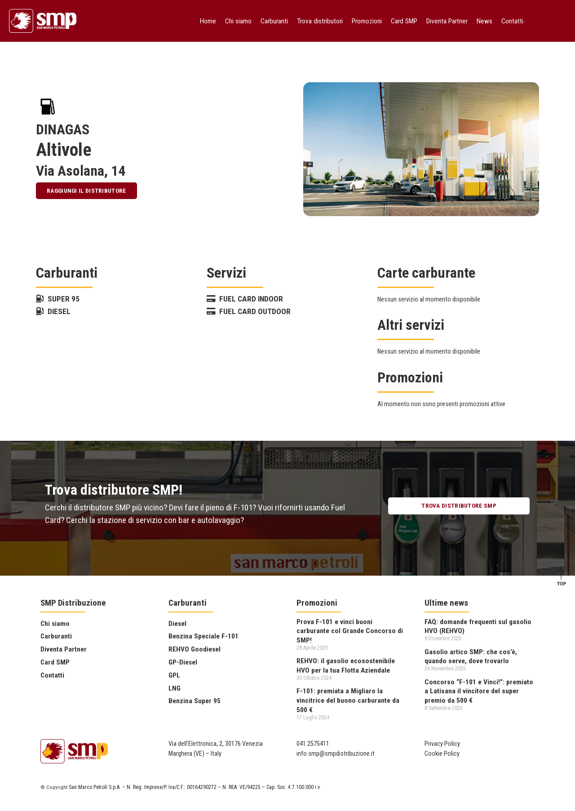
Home (208, 21)
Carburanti (274, 21)
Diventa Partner (447, 21)
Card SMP (404, 21)
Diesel (53, 311)
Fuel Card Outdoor (249, 311)
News (484, 21)
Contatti (512, 21)
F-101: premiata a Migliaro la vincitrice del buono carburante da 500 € (347, 700)
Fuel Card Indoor (245, 298)
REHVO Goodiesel (194, 649)
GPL (174, 675)
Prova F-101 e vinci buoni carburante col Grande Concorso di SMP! (349, 631)
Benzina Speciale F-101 (203, 636)
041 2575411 (312, 744)
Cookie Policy (442, 754)
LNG (174, 688)
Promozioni (367, 21)
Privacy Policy (442, 744)
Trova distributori (320, 21)
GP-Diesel (182, 662)
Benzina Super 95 (194, 701)
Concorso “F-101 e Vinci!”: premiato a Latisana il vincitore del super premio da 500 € (479, 691)
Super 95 (58, 298)
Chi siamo (238, 21)
